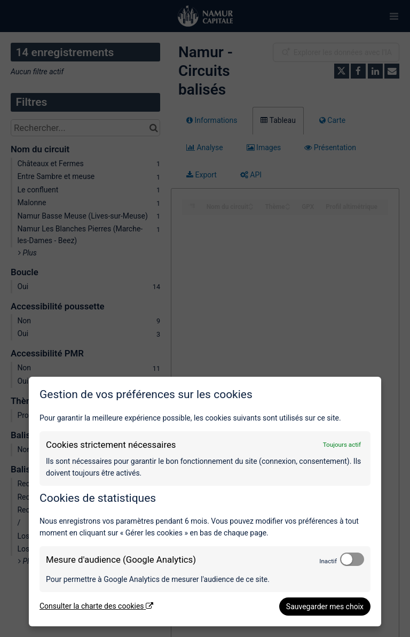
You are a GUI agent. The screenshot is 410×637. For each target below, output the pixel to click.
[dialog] (205, 501)
